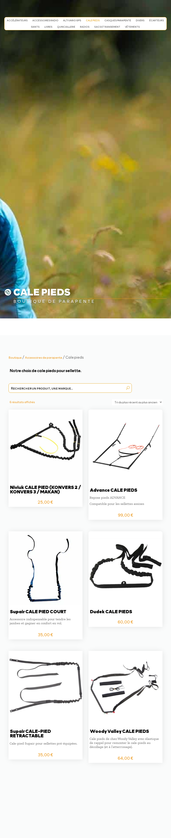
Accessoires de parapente (43, 357)
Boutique (15, 357)
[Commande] (137, 402)
